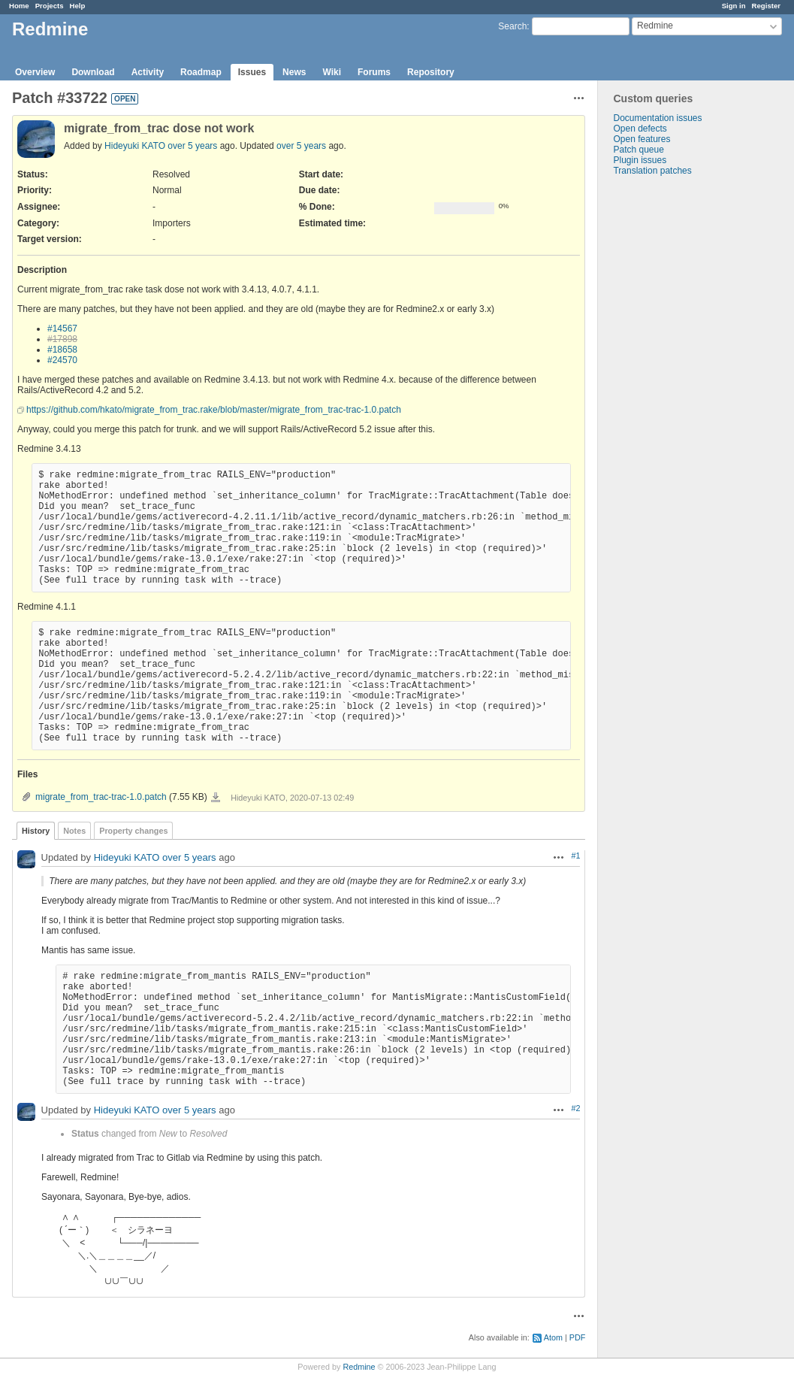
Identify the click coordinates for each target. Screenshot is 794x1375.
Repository (430, 72)
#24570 (62, 360)
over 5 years (192, 146)
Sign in (734, 6)
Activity (147, 72)
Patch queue (638, 149)
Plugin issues (639, 160)
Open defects (639, 128)
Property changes (133, 830)
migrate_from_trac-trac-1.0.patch (101, 797)
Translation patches (652, 170)
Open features (641, 139)
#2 (575, 1108)
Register (766, 6)
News (294, 72)
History (36, 830)
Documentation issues (657, 118)
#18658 (62, 349)
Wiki (331, 72)
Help (78, 6)
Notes (74, 830)
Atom (553, 1337)
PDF (577, 1337)
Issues (252, 72)
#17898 (62, 339)
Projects (49, 6)
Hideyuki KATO (134, 146)
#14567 (62, 328)
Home (19, 6)
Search (512, 26)
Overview (35, 72)
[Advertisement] (673, 412)
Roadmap (201, 72)
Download (92, 72)
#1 (575, 855)
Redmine (359, 1366)
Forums (374, 72)
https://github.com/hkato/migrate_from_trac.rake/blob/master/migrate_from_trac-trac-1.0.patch (213, 409)
